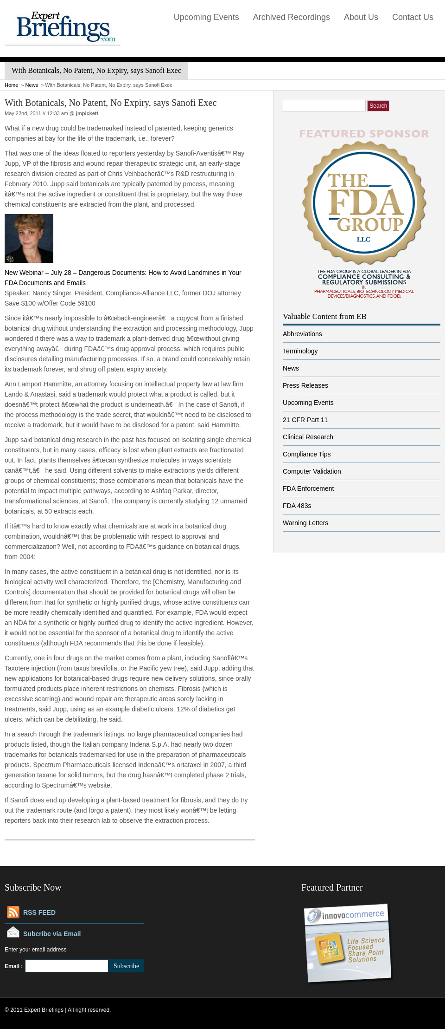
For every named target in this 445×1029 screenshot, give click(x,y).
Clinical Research (308, 437)
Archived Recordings (291, 17)
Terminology (300, 351)
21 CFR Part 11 (305, 419)
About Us (361, 17)
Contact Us (412, 17)
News (31, 85)
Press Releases (305, 385)
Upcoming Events (206, 17)
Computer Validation (312, 471)
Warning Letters (305, 523)
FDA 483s (297, 505)
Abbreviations (302, 334)
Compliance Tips (307, 454)
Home (11, 85)
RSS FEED (39, 912)
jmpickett (87, 113)
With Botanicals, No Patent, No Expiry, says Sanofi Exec (110, 103)
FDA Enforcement (308, 488)
